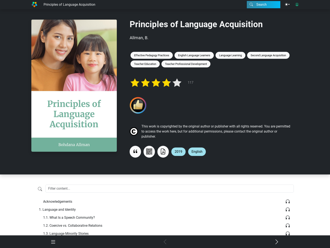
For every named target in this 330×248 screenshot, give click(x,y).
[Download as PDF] (163, 152)
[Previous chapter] (165, 242)
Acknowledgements (57, 202)
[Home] (34, 4)
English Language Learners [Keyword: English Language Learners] (194, 55)
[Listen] (288, 202)
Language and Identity (57, 210)
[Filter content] (40, 189)
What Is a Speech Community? (69, 218)
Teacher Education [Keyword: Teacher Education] (145, 64)
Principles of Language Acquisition (69, 5)
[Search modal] (263, 4)
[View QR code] (149, 152)
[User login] (297, 5)
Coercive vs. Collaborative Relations (72, 226)
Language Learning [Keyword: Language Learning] (230, 55)
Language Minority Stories (66, 234)
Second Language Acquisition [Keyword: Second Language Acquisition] (268, 55)
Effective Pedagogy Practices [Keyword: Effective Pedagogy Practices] (151, 55)
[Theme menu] (287, 5)
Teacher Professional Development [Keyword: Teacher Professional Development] (186, 64)
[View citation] (135, 152)
